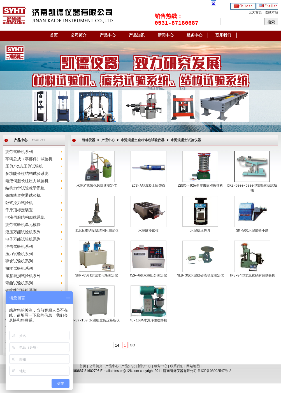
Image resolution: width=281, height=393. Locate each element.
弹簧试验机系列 (19, 261)
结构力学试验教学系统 (25, 188)
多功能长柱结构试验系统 (26, 174)
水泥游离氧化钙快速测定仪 (96, 186)
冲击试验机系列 (19, 247)
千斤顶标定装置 (19, 210)
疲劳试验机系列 (19, 152)
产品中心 (107, 35)
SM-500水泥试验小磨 (252, 231)
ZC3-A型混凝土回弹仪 (148, 186)
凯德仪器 (88, 140)
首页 (54, 35)
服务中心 (194, 35)
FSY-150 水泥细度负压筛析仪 (96, 321)
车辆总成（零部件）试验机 (28, 159)
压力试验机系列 (19, 254)
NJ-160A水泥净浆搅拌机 (148, 321)
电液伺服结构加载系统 (25, 217)
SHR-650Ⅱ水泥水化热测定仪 (96, 276)
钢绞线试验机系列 (21, 290)
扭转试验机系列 (19, 268)
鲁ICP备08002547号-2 (214, 371)
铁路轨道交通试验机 (23, 195)
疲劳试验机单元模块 (23, 225)
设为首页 (255, 13)
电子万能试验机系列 (23, 239)
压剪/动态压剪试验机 (24, 166)
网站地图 (193, 366)
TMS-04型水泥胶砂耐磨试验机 (252, 276)
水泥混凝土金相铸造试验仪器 (142, 140)
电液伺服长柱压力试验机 (26, 181)
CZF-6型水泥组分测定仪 (148, 276)
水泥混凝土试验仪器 (186, 140)
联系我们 (223, 35)
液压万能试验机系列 (23, 232)
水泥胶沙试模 (148, 231)
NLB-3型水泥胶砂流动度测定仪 (200, 276)
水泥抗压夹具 (200, 231)
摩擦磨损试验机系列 (23, 276)
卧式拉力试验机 (19, 203)
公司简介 (79, 35)
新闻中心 (165, 35)
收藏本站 (271, 13)
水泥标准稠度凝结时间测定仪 (97, 231)
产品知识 (137, 35)
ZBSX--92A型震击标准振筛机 (200, 186)
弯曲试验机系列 (19, 283)
